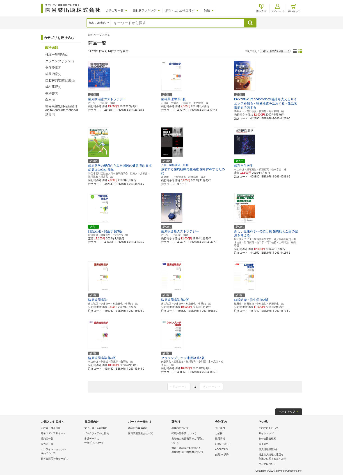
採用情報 (220, 438)
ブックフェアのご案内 (96, 433)
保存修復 (53, 67)
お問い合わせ (222, 444)
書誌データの (105, 441)
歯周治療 (53, 74)
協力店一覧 (47, 444)
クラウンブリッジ (59, 61)
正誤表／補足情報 (51, 428)
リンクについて (267, 463)
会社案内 (220, 428)
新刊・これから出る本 (180, 10)
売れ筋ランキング (144, 10)
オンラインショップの (61, 451)
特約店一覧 (47, 438)
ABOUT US (221, 449)
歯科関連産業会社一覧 (140, 433)
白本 (50, 99)
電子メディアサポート (53, 433)
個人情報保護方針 (269, 449)
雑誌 (207, 10)
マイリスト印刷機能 (95, 428)
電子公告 (264, 444)
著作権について (180, 428)
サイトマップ (266, 433)
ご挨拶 (218, 433)
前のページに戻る (99, 34)
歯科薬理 (53, 87)
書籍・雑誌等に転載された (192, 450)
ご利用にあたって (269, 428)
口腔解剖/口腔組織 (60, 80)
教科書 (51, 93)
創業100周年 (222, 454)
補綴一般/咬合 (57, 54)
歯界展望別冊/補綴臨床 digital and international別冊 (61, 110)
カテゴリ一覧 (114, 10)
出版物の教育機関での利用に (192, 441)
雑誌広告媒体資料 (138, 428)
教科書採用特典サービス (54, 458)
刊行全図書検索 (267, 438)
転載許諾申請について (184, 433)
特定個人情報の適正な (279, 457)
